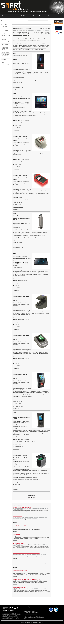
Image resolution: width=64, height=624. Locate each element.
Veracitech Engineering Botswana (24, 49)
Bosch (31, 38)
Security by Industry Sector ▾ (5, 65)
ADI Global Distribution (25, 43)
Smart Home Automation (4, 57)
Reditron (43, 46)
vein (28, 35)
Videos (3, 62)
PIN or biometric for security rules (34, 33)
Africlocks (33, 43)
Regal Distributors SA (17, 48)
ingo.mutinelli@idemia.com (18, 87)
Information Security (5, 41)
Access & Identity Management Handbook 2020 (20, 30)
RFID (46, 33)
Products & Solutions (5, 52)
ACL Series (22, 38)
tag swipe (25, 35)
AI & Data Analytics (5, 30)
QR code (43, 33)
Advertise (35, 15)
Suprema (34, 40)
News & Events (4, 26)
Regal (47, 46)
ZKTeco (38, 40)
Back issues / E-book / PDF (19, 15)
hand (19, 33)
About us (9, 15)
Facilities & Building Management (5, 37)
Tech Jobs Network (5, 24)
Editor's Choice (4, 23)
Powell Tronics (38, 46)
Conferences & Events (6, 35)
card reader (30, 32)
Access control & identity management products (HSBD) (38, 20)
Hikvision (35, 38)
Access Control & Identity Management (5, 28)
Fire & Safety (4, 39)
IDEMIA (39, 38)
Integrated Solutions (5, 44)
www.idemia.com (16, 89)
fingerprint (45, 32)
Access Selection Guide (16, 22)
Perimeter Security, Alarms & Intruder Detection (5, 48)
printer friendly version (44, 28)
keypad (25, 33)
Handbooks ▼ (45, 15)
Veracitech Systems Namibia (37, 49)
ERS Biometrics (36, 32)
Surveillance (4, 59)
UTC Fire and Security (41, 48)
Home (3, 15)
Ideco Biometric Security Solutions (39, 45)
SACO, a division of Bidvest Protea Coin (24, 40)
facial (41, 32)
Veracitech (15, 49)
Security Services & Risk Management (5, 55)
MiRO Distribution (22, 46)
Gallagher (30, 45)
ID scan (21, 33)
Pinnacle (33, 46)
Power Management (5, 51)
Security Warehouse (26, 48)
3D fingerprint (24, 32)
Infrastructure (4, 42)
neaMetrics (28, 46)
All (20, 43)
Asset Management (5, 32)
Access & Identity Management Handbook (19, 20)
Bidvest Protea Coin (39, 43)
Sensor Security (33, 48)
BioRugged (27, 38)
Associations (4, 33)
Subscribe (29, 15)
